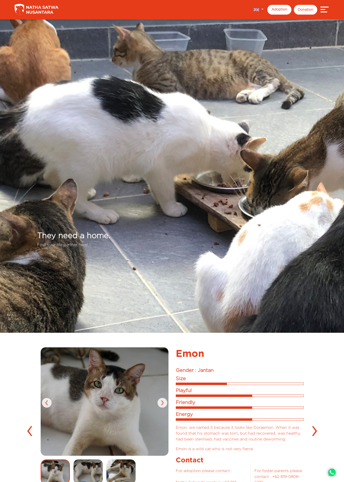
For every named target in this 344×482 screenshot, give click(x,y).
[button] (258, 10)
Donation (305, 9)
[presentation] (47, 403)
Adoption (279, 9)
